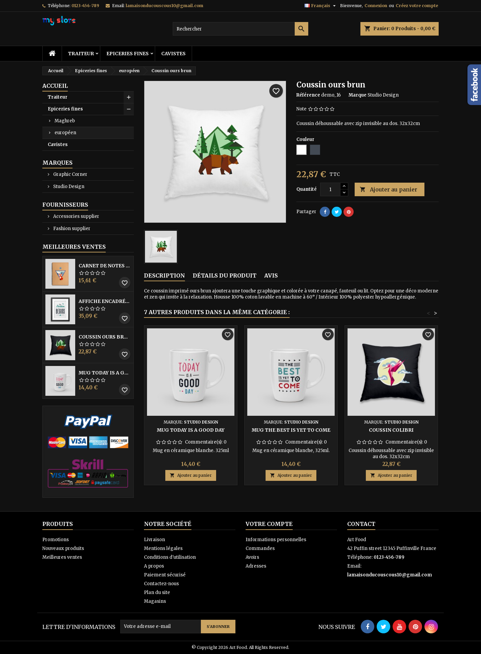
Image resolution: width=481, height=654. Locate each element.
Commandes (260, 548)
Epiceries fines (127, 53)
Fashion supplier (71, 228)
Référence (308, 95)
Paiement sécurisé (165, 575)
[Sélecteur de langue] (321, 6)
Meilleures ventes (62, 557)
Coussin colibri (391, 430)
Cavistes (173, 53)
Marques (57, 162)
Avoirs (252, 557)
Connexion (375, 5)
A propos (154, 566)
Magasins (155, 601)
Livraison (154, 540)
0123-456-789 (85, 5)
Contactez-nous (161, 584)
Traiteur (81, 53)
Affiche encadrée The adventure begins (105, 301)
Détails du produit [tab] (224, 275)
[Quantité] (330, 189)
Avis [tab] (271, 275)
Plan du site (157, 592)
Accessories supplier (75, 216)
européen (65, 133)
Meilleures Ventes (74, 246)
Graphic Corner (69, 174)
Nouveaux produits (63, 548)
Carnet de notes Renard (105, 265)
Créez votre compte (417, 5)
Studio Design (68, 186)
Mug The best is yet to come (291, 430)
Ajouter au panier (388, 189)
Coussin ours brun (105, 337)
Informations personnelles (276, 540)
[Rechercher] (240, 29)
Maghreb (65, 121)
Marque (358, 95)
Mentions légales (163, 548)
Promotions (55, 540)
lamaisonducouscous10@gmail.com (164, 5)
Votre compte (269, 523)
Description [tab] (164, 275)
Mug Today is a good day (105, 372)
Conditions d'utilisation (170, 557)
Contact (361, 523)
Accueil (55, 85)
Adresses (256, 566)
